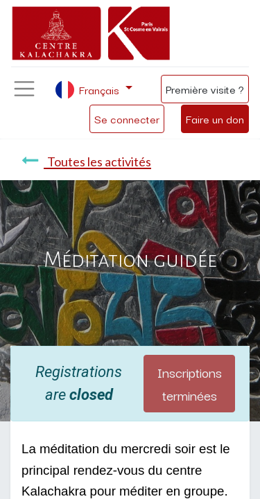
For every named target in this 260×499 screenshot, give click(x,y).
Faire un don (215, 118)
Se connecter (126, 118)
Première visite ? (205, 88)
